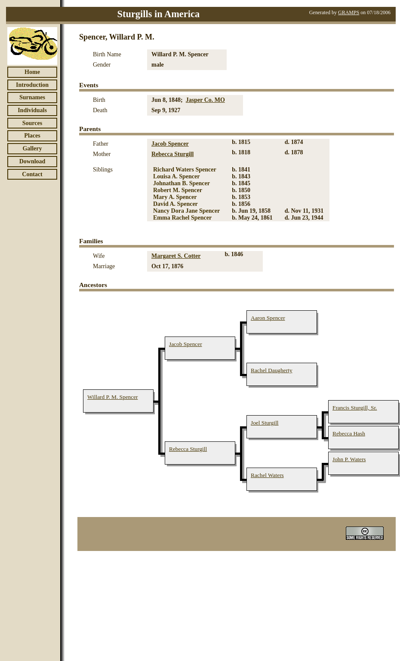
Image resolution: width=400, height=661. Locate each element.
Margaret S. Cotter (175, 256)
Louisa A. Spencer (176, 176)
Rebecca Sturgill (172, 154)
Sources (32, 123)
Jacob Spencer (170, 144)
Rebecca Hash (348, 433)
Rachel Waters (267, 475)
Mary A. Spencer (175, 197)
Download (32, 161)
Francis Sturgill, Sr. (354, 407)
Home (32, 72)
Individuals (32, 110)
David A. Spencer (175, 204)
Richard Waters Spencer (184, 169)
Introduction (32, 85)
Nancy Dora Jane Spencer (186, 211)
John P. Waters (349, 459)
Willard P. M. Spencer (112, 397)
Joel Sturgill (265, 422)
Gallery (32, 148)
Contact (32, 174)
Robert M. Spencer (177, 190)
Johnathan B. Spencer (181, 183)
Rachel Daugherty (271, 370)
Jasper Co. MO (205, 100)
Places (32, 135)
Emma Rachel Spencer (182, 217)
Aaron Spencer (268, 318)
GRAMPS (348, 12)
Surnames (32, 97)
